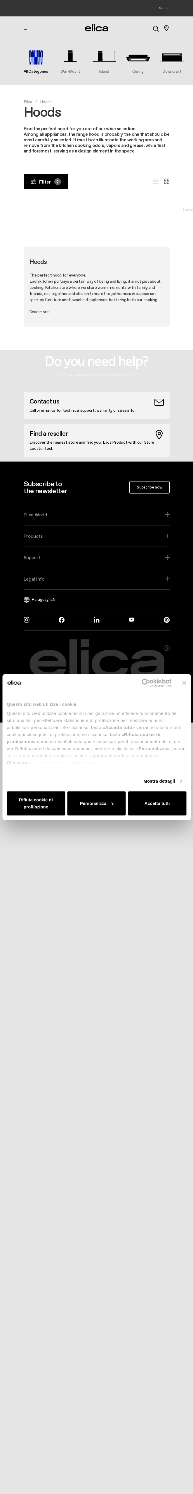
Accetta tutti (157, 803)
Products (33, 536)
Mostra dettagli (159, 781)
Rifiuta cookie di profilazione (36, 803)
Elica (28, 102)
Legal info (34, 579)
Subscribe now (149, 487)
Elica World (35, 514)
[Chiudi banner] (184, 683)
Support (32, 557)
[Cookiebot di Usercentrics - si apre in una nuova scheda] (145, 683)
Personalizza (97, 803)
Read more (39, 311)
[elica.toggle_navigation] (26, 28)
